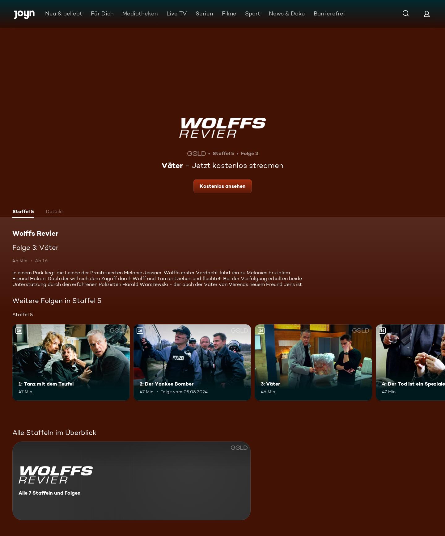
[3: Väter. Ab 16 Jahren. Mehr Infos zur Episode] (313, 362)
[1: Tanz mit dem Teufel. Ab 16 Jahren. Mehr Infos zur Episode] (71, 362)
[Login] (426, 13)
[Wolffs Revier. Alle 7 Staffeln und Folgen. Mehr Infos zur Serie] (131, 480)
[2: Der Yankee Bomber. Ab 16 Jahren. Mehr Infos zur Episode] (192, 362)
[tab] (23, 212)
